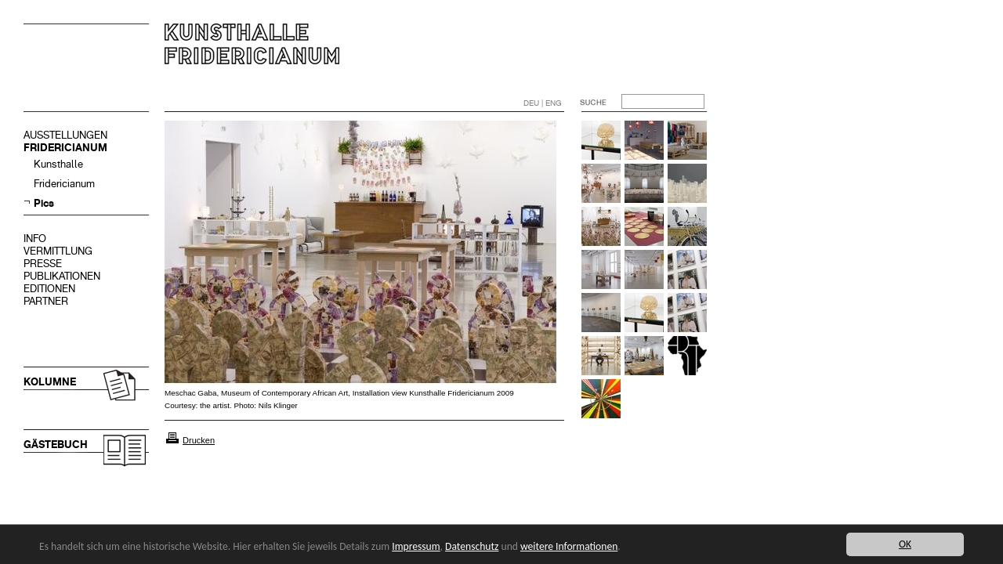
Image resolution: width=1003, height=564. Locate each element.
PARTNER (46, 301)
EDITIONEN (49, 289)
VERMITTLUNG (58, 251)
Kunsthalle (58, 164)
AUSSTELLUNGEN (65, 135)
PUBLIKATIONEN (62, 276)
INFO (35, 238)
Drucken (199, 440)
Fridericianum (64, 184)
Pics (44, 203)
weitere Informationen (568, 546)
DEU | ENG (542, 103)
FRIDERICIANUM (65, 148)
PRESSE (43, 263)
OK (905, 544)
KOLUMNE (50, 382)
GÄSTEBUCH (56, 444)
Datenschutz (471, 546)
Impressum (416, 546)
